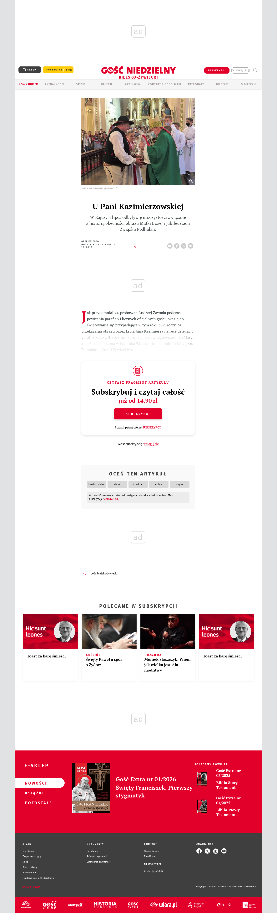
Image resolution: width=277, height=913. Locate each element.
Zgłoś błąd (31, 886)
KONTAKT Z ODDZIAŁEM (164, 84)
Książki (34, 793)
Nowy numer (28, 84)
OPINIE (80, 84)
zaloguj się (240, 70)
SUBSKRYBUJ (217, 70)
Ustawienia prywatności (99, 861)
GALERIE (107, 84)
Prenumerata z (58, 70)
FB (177, 245)
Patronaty (196, 84)
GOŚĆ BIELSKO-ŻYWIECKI (104, 573)
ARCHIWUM (133, 84)
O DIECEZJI (248, 84)
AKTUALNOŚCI (54, 84)
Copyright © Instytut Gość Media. (212, 886)
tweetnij (184, 245)
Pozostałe (34, 803)
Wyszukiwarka (255, 70)
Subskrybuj (138, 414)
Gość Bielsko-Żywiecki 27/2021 (99, 246)
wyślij (191, 245)
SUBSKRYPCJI (151, 427)
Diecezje (222, 84)
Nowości (34, 783)
